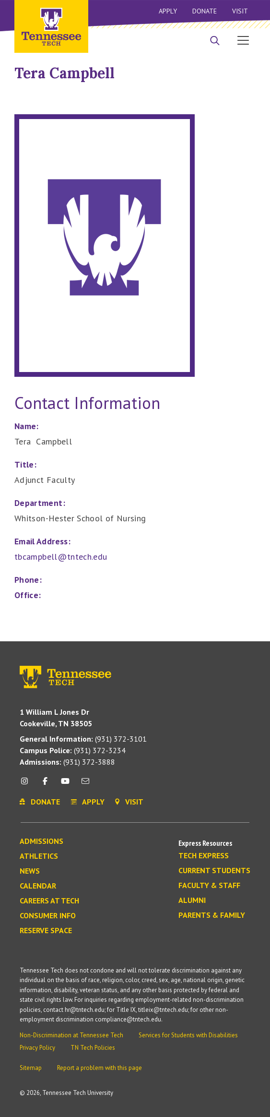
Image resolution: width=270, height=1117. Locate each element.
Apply (168, 11)
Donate (204, 11)
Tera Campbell (64, 73)
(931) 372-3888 (67, 762)
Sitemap (31, 1068)
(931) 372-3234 (73, 750)
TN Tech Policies (92, 1048)
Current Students (214, 870)
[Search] (215, 41)
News (30, 871)
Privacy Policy (37, 1048)
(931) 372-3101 (83, 739)
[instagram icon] (27, 784)
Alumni (192, 900)
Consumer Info (48, 916)
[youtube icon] (65, 784)
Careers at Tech (49, 901)
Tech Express (203, 856)
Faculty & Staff (209, 885)
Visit (240, 11)
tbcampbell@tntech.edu (60, 556)
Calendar (38, 886)
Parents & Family (211, 915)
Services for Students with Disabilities (188, 1035)
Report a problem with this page (99, 1068)
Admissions (41, 841)
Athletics (39, 856)
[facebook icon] (45, 784)
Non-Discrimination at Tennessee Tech (71, 1035)
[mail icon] (85, 784)
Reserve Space (46, 930)
